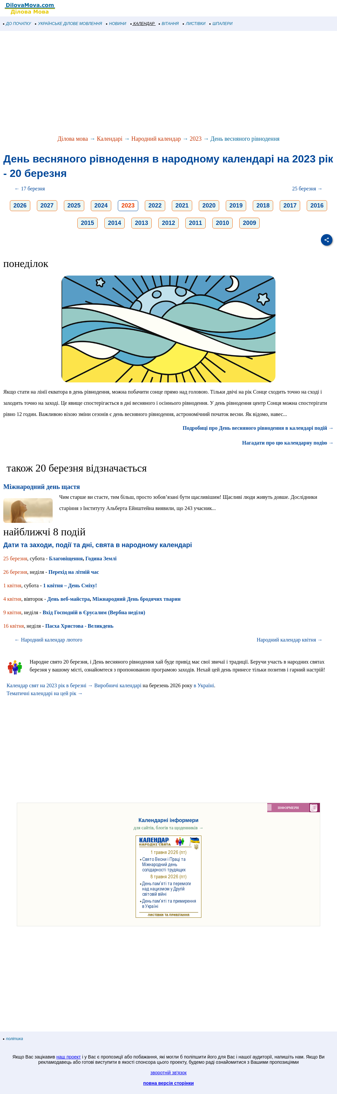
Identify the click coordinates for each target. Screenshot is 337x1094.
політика (13, 1038)
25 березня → (307, 188)
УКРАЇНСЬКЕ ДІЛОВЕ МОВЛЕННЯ (68, 23)
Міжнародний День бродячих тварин (136, 599)
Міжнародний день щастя (41, 486)
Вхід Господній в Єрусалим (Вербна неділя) (93, 612)
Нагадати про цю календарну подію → (288, 443)
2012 (168, 223)
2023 (195, 138)
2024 (101, 205)
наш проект (68, 1056)
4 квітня (12, 599)
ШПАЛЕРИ (221, 23)
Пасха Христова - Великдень (79, 626)
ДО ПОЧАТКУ (17, 23)
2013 (141, 223)
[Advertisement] (168, 83)
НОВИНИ (116, 23)
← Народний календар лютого (48, 640)
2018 (263, 205)
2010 (222, 223)
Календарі (109, 138)
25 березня (15, 558)
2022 (155, 205)
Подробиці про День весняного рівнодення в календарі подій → (258, 428)
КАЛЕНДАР (143, 23)
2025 (74, 205)
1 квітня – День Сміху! (70, 585)
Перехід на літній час (73, 572)
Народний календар (156, 138)
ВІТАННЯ (169, 23)
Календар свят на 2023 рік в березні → (50, 685)
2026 (20, 205)
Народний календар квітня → (290, 640)
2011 (195, 223)
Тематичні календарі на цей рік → (45, 693)
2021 (182, 205)
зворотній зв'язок (168, 1072)
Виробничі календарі (117, 685)
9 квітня (12, 612)
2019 (236, 205)
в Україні (204, 685)
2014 (114, 223)
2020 (209, 205)
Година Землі (101, 558)
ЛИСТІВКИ (194, 23)
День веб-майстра (68, 599)
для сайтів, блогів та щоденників (168, 827)
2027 (47, 205)
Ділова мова (73, 138)
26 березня (15, 572)
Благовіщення (66, 558)
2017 (290, 205)
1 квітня (12, 585)
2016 (317, 205)
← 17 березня (29, 188)
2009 (249, 223)
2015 (87, 223)
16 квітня (13, 626)
